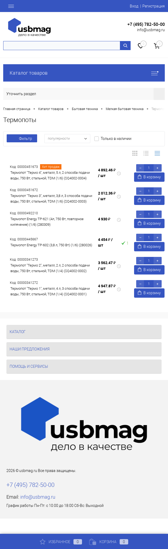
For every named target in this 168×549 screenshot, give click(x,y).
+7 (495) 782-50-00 (146, 24)
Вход (134, 6)
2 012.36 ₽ (107, 196)
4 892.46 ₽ (107, 172)
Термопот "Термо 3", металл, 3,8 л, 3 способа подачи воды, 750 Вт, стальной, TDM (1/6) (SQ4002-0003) (51, 198)
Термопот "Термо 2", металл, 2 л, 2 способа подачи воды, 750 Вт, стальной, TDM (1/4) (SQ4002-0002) (50, 268)
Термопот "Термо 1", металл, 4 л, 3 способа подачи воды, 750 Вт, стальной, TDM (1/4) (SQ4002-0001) (50, 291)
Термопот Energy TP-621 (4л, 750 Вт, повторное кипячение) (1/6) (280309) (47, 222)
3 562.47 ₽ (107, 265)
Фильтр (22, 138)
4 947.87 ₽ (107, 288)
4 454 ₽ (105, 242)
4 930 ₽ (104, 218)
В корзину (149, 177)
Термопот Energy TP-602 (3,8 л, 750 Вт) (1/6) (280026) (51, 245)
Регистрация (153, 6)
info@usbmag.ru (151, 30)
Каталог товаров (84, 73)
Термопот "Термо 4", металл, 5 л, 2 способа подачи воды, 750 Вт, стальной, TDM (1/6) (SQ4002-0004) (50, 175)
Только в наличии (116, 138)
